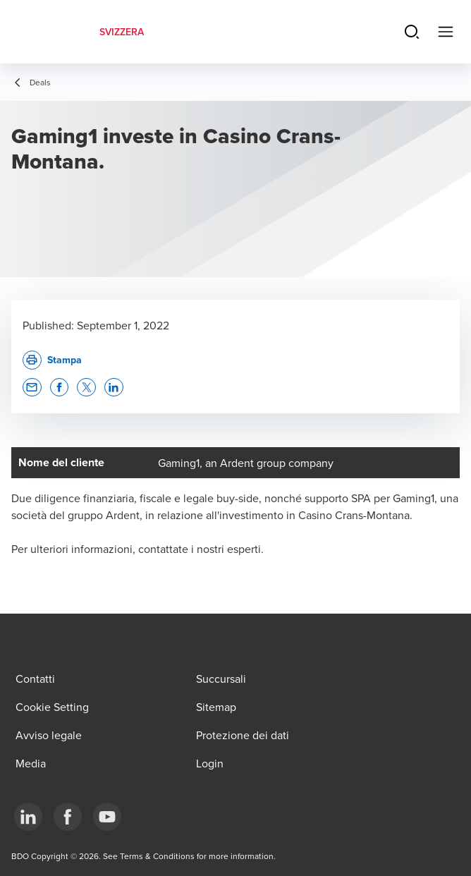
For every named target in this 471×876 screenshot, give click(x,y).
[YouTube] (107, 817)
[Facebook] (68, 817)
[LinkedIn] (28, 817)
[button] (32, 387)
